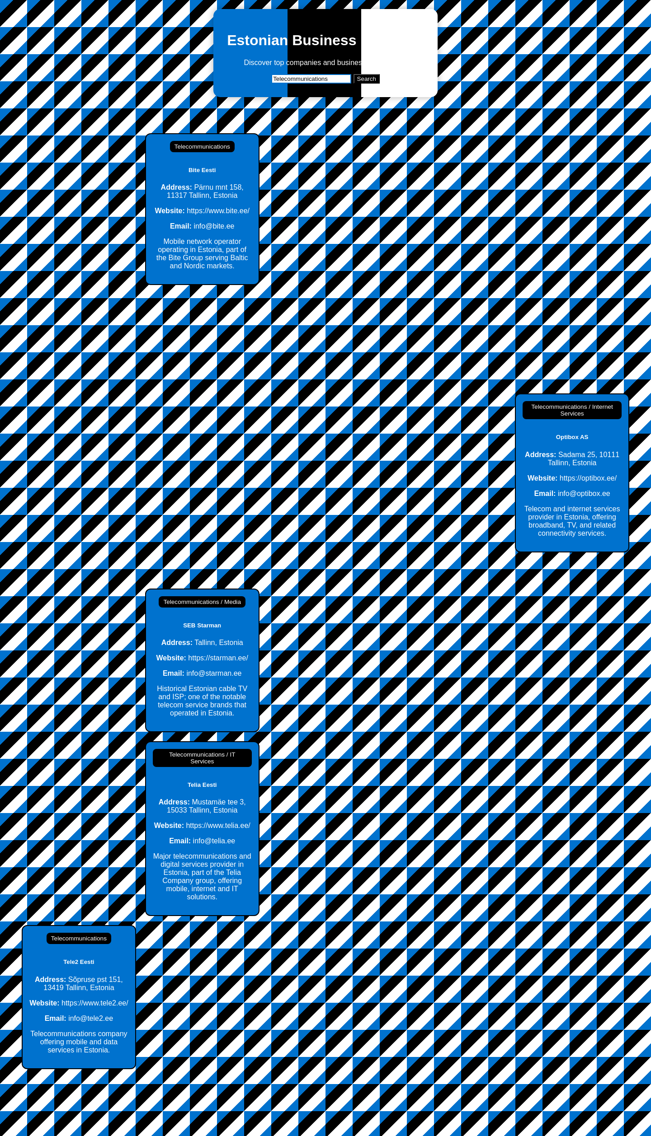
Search (366, 78)
